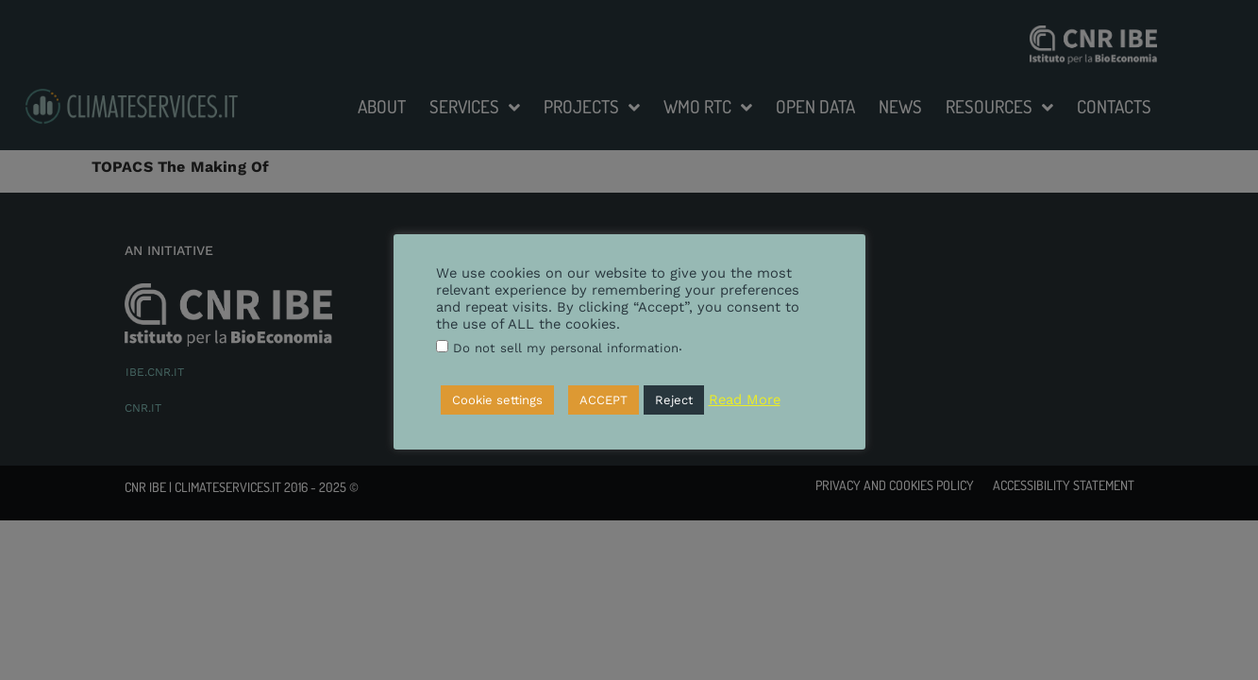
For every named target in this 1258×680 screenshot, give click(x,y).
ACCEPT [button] (603, 400)
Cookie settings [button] (497, 400)
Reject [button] (674, 400)
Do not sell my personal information (566, 348)
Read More (744, 399)
